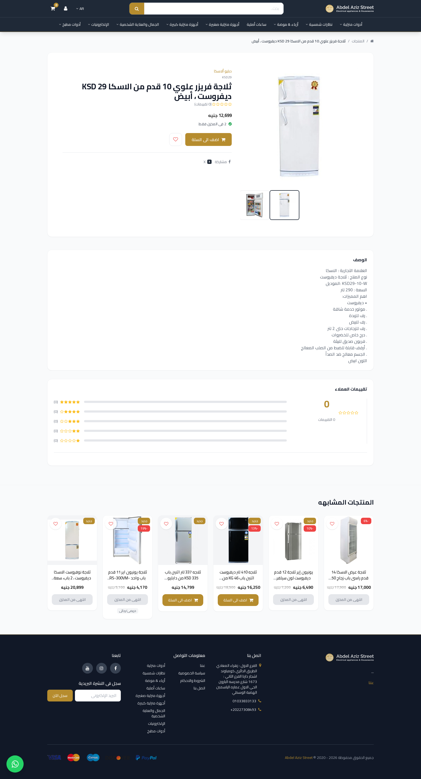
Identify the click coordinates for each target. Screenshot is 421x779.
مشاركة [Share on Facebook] (223, 161)
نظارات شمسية (319, 24)
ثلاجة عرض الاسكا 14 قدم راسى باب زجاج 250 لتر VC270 (349, 578)
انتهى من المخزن (349, 600)
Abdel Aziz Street (299, 757)
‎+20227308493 (245, 709)
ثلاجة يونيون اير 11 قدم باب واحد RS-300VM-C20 (127, 578)
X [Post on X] (208, 161)
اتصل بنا (199, 688)
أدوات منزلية (351, 24)
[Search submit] (136, 9)
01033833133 (247, 701)
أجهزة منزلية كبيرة (182, 24)
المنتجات (358, 41)
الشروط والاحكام (192, 680)
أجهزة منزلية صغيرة (222, 24)
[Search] (214, 9)
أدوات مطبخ (70, 24)
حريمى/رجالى (127, 611)
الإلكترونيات (98, 24)
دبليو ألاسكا (223, 71)
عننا (371, 682)
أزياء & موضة (286, 24)
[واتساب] (15, 764)
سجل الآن (60, 695)
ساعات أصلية (256, 24)
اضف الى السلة (208, 139)
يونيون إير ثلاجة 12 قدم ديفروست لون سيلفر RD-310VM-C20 (293, 578)
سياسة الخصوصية (191, 673)
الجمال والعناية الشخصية (138, 24)
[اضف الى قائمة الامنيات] (175, 139)
